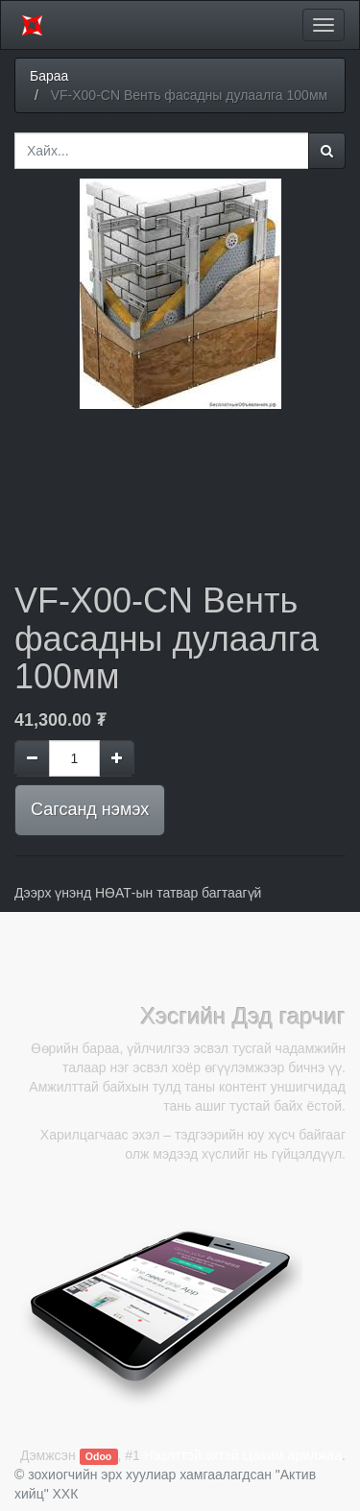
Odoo (98, 1456)
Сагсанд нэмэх (90, 809)
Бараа (49, 76)
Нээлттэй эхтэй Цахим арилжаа (243, 1455)
